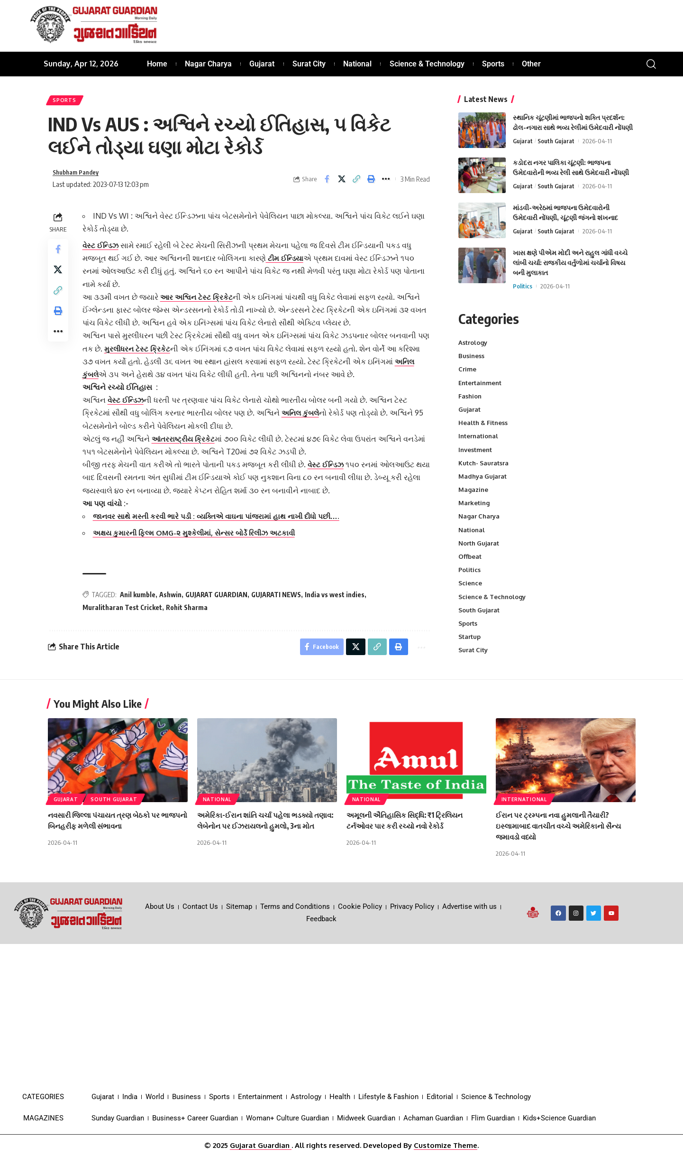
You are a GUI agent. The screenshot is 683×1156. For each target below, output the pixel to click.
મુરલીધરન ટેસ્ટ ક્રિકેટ (154, 353)
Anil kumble (140, 599)
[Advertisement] (341, 1015)
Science (470, 583)
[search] (651, 64)
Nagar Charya (479, 516)
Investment (475, 449)
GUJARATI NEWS (278, 599)
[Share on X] (341, 183)
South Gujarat (555, 141)
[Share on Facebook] (327, 183)
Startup (469, 636)
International (478, 436)
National (471, 530)
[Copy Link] (356, 183)
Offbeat (470, 556)
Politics (522, 286)
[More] (385, 183)
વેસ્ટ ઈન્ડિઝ (104, 250)
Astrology (472, 342)
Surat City (473, 650)
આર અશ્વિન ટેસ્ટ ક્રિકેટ (200, 301)
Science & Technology (492, 597)
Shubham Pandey (79, 176)
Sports (66, 101)
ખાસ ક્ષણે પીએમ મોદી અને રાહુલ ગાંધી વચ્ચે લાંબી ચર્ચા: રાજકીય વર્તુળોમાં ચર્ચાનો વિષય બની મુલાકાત (570, 263)
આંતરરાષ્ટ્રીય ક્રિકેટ (186, 443)
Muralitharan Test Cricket (124, 613)
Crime (467, 369)
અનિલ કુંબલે (105, 379)
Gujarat (523, 141)
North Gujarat (478, 543)
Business (471, 356)
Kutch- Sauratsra (483, 463)
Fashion (470, 396)
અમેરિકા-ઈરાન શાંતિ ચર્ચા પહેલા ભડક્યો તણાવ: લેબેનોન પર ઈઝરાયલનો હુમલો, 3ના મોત (262, 826)
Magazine (473, 489)
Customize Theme (445, 1145)
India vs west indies (337, 599)
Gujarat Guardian (260, 1145)
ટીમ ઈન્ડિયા (288, 263)
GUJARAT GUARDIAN (219, 599)
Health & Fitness (483, 422)
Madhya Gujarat (482, 476)
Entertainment (479, 383)
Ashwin (173, 599)
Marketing (474, 503)
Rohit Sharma (189, 613)
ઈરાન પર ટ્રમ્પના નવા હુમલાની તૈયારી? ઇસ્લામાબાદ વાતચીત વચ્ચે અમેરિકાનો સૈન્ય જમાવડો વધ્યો (562, 826)
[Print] (371, 183)
